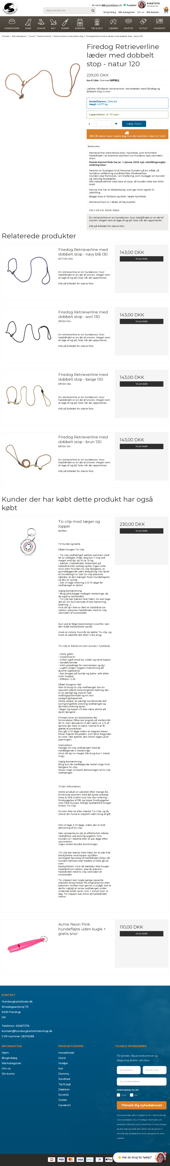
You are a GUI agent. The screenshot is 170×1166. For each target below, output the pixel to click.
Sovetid (128, 24)
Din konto (153, 12)
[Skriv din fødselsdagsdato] (142, 1081)
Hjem (5, 1052)
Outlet (143, 24)
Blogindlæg (109, 12)
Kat (53, 24)
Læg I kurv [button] (134, 123)
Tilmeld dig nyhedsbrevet (141, 1105)
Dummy (65, 24)
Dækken (113, 24)
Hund (28, 24)
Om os (140, 12)
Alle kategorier (126, 12)
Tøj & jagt (97, 24)
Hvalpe (41, 24)
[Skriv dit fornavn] (129, 1070)
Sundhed (80, 24)
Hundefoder (12, 24)
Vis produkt (142, 258)
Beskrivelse (94, 146)
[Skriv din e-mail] (155, 1070)
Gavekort (160, 24)
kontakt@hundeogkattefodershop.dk (27, 1031)
